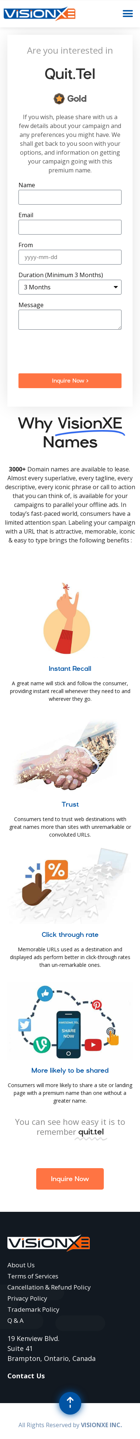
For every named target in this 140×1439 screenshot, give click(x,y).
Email (25, 215)
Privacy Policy (27, 1298)
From (25, 245)
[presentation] (74, 351)
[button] (128, 14)
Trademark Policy (33, 1309)
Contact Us (26, 1375)
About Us (21, 1265)
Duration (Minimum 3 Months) (60, 275)
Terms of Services (32, 1276)
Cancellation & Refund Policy (49, 1287)
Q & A (15, 1320)
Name (26, 185)
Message (31, 305)
